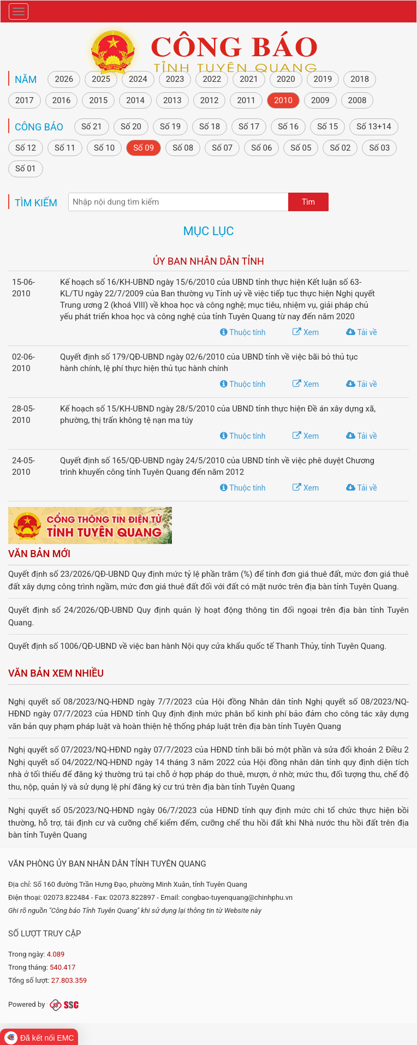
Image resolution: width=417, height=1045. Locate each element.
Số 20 (131, 127)
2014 (135, 100)
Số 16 (288, 127)
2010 (283, 100)
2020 (286, 79)
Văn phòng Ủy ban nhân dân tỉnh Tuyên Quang (107, 864)
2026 (64, 79)
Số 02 (340, 148)
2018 (359, 79)
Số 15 (327, 127)
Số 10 (104, 148)
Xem (306, 332)
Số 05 (300, 148)
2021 (249, 79)
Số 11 (65, 148)
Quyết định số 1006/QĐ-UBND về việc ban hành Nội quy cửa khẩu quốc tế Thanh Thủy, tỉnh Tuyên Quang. (197, 646)
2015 (98, 100)
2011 (246, 100)
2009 (320, 100)
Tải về (361, 332)
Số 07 (222, 148)
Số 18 (209, 127)
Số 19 (170, 127)
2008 (357, 100)
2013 (172, 100)
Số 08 (182, 148)
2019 (323, 79)
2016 (61, 100)
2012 (209, 100)
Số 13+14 (373, 127)
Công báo (39, 127)
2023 (175, 79)
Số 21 (91, 127)
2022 (211, 79)
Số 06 (261, 148)
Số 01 (25, 169)
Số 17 (249, 127)
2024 (138, 79)
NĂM (26, 79)
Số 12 (25, 148)
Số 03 (379, 148)
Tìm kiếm (36, 202)
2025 (101, 79)
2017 (24, 100)
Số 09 (143, 148)
